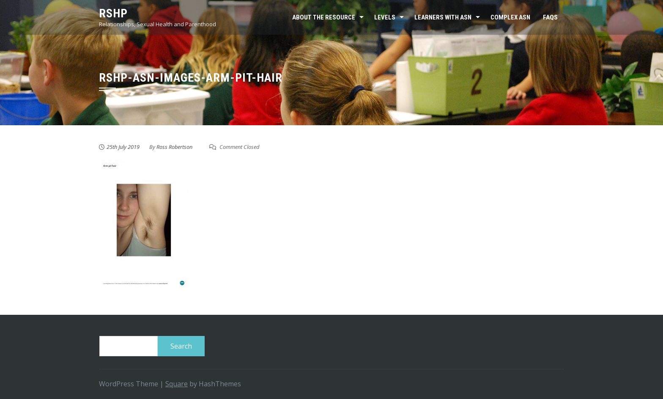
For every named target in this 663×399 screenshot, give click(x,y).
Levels (384, 17)
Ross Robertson (174, 147)
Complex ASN (510, 17)
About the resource (323, 17)
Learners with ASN (442, 17)
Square (176, 383)
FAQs (550, 17)
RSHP (113, 13)
